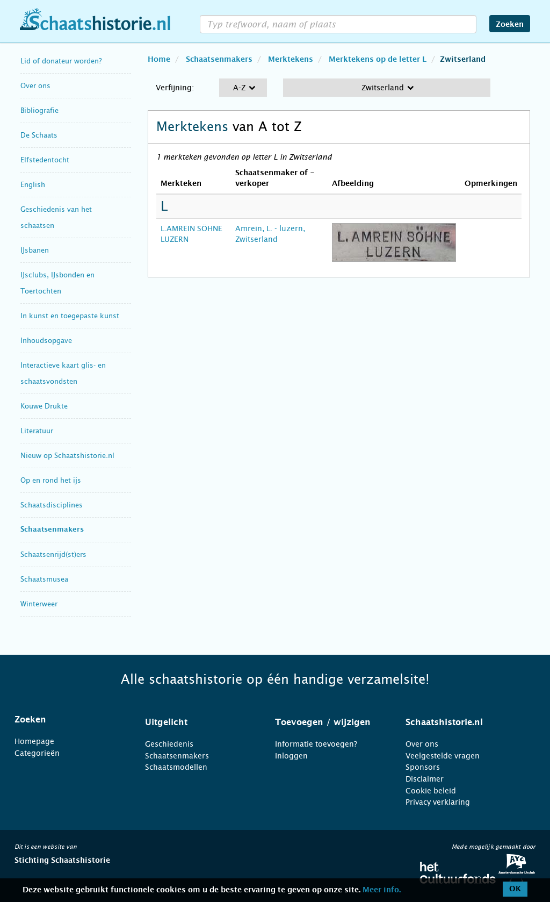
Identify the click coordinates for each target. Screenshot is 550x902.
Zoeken (510, 24)
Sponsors (423, 767)
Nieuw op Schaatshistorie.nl (67, 456)
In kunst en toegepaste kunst (69, 316)
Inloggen (291, 755)
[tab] (66, 720)
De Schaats (38, 135)
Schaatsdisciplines (51, 505)
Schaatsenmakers (52, 529)
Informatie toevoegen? (316, 744)
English (32, 185)
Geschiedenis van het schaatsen (56, 217)
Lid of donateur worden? (61, 61)
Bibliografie (39, 110)
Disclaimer (425, 779)
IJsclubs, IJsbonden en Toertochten (57, 283)
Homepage (34, 741)
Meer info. (382, 890)
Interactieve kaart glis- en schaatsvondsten (63, 373)
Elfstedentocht (44, 160)
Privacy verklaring (438, 802)
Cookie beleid (431, 790)
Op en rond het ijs (50, 480)
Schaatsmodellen (176, 767)
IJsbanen (34, 250)
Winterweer (38, 604)
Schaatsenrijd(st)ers (53, 554)
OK (515, 889)
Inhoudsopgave (46, 341)
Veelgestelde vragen (443, 755)
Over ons (35, 86)
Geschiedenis (169, 744)
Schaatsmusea (44, 579)
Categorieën (37, 753)
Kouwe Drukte (44, 406)
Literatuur (36, 431)
